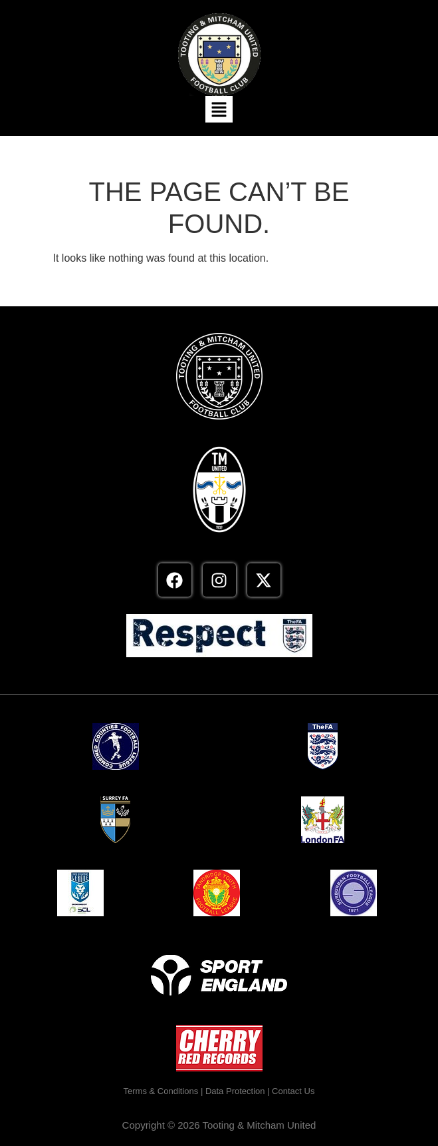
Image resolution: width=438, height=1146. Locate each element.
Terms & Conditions (161, 1091)
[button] (218, 109)
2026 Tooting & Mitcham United (246, 1125)
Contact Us (293, 1091)
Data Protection (235, 1091)
